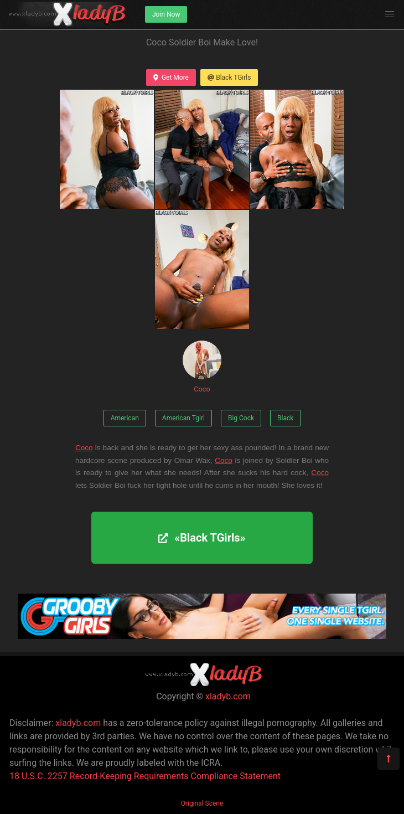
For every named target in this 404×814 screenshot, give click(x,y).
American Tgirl (183, 418)
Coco (202, 367)
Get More (171, 77)
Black (285, 418)
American (125, 418)
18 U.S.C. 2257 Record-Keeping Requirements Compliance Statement (145, 776)
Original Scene (202, 803)
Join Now (166, 14)
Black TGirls (229, 77)
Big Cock (241, 418)
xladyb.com (228, 696)
